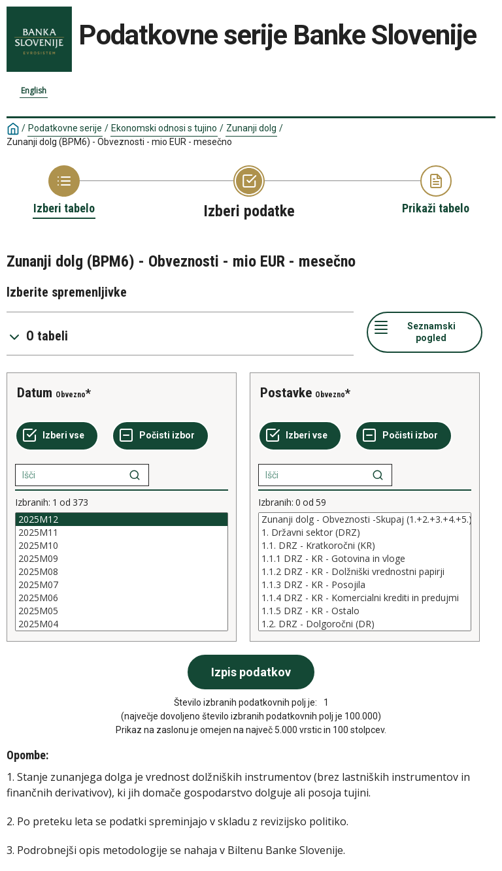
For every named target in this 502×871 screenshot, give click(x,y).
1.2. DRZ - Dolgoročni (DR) (365, 624)
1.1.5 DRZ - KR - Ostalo (365, 610)
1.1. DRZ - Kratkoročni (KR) (365, 545)
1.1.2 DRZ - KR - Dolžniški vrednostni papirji (365, 571)
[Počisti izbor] (160, 436)
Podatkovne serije (65, 128)
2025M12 (121, 519)
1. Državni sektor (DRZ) (365, 532)
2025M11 (121, 532)
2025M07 (121, 584)
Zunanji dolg (251, 128)
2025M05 (121, 610)
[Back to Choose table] (64, 191)
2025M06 (121, 597)
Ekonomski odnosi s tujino (164, 128)
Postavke (286, 393)
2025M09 (121, 558)
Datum (34, 393)
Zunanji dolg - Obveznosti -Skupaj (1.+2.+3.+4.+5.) (365, 519)
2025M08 (121, 571)
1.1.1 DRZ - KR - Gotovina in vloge (365, 558)
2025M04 (121, 624)
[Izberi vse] (57, 436)
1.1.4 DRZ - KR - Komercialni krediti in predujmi (365, 597)
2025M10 (121, 545)
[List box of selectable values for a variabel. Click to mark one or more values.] (121, 571)
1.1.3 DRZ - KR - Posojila (365, 584)
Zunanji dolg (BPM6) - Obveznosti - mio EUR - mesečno (119, 142)
